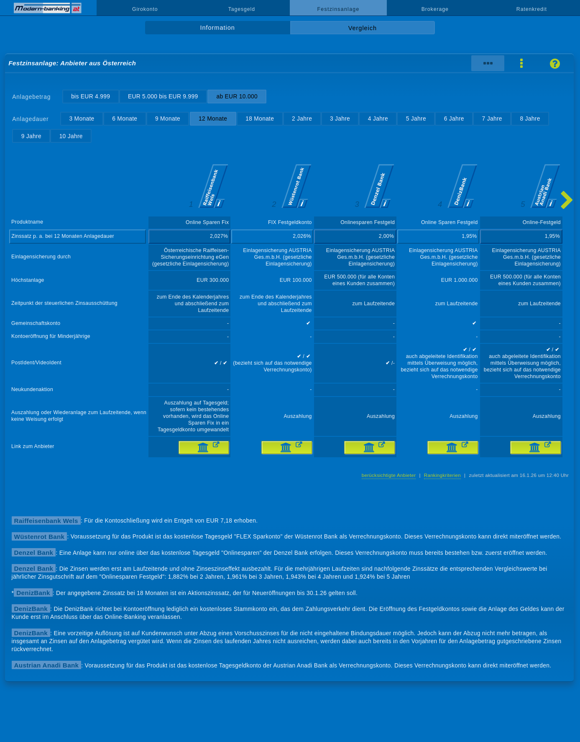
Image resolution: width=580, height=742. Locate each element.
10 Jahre (71, 136)
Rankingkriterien (442, 475)
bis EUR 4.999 (90, 96)
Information (217, 27)
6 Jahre (454, 118)
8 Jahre (530, 118)
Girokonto (145, 9)
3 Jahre (340, 118)
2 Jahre (302, 118)
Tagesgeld (241, 9)
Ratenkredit (531, 9)
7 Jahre (492, 118)
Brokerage (435, 9)
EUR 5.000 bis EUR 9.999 (163, 96)
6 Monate (124, 118)
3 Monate (81, 118)
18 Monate (259, 118)
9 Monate (167, 118)
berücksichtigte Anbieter (389, 475)
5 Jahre (416, 118)
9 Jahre (31, 136)
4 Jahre (378, 118)
